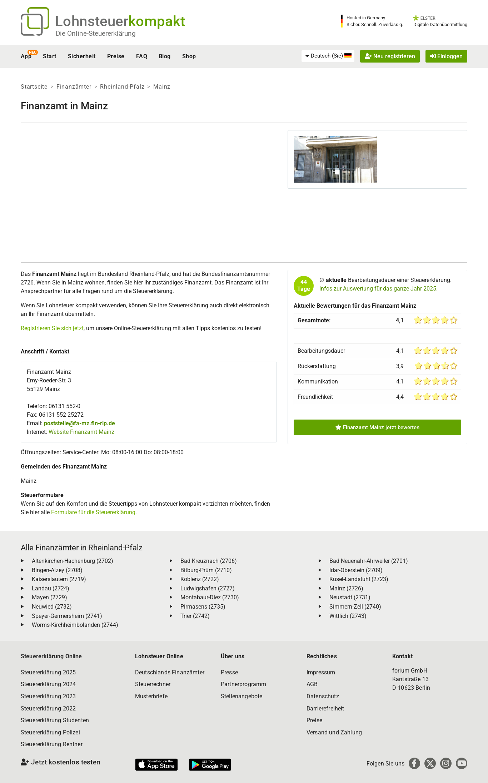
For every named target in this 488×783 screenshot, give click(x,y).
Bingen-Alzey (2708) (57, 570)
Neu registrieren (390, 56)
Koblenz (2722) (199, 579)
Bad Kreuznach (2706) (208, 560)
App (26, 56)
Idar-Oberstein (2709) (356, 570)
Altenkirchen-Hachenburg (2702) (72, 560)
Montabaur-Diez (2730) (209, 597)
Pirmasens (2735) (202, 606)
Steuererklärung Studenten (55, 720)
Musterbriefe (151, 696)
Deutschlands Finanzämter (169, 672)
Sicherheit (82, 56)
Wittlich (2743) (348, 616)
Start (49, 56)
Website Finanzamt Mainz (81, 431)
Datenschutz (323, 696)
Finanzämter (73, 86)
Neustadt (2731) (349, 597)
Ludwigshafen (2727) (207, 588)
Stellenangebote (241, 696)
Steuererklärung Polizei (50, 732)
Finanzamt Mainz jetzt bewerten (377, 427)
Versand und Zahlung (334, 732)
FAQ (141, 56)
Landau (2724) (50, 588)
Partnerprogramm (243, 684)
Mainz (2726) (346, 588)
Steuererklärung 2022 (48, 708)
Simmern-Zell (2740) (355, 606)
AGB (312, 684)
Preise (116, 56)
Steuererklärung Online (51, 656)
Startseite (34, 86)
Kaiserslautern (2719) (59, 579)
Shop (189, 56)
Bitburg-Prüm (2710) (206, 570)
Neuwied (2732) (52, 606)
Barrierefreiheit (325, 708)
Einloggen (446, 56)
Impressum (321, 672)
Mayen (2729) (49, 597)
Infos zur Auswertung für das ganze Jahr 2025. (378, 288)
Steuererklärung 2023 (48, 696)
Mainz (161, 86)
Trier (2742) (195, 616)
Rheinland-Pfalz (122, 86)
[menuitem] (328, 56)
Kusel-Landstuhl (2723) (358, 579)
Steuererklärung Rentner (52, 744)
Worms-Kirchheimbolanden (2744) (75, 624)
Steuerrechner (152, 684)
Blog (165, 56)
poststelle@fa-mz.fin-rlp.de (79, 423)
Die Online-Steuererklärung (96, 33)
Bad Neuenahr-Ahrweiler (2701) (368, 560)
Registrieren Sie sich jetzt (52, 328)
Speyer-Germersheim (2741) (67, 616)
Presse (229, 672)
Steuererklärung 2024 (48, 684)
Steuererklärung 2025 (48, 672)
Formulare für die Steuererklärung (93, 512)
